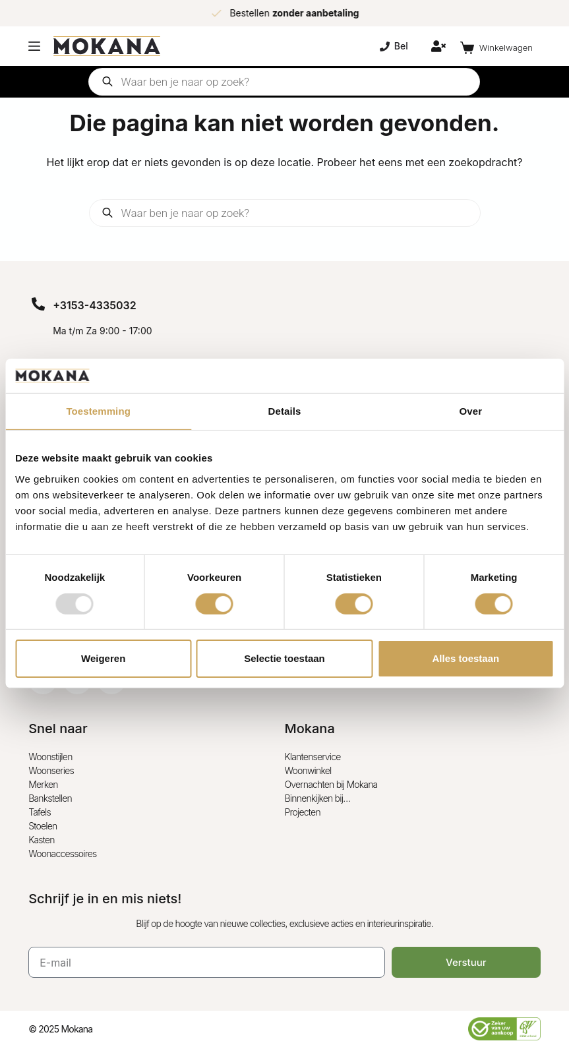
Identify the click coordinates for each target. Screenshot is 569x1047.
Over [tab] (471, 411)
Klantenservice (313, 756)
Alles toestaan (465, 658)
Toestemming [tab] (98, 411)
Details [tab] (284, 411)
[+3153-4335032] (38, 304)
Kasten (41, 839)
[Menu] (34, 46)
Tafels (39, 812)
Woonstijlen (50, 756)
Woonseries (51, 770)
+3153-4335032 (94, 305)
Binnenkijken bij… (318, 798)
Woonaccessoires (62, 853)
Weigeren (103, 658)
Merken (43, 784)
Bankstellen (50, 798)
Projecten (302, 812)
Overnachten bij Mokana (331, 784)
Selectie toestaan (284, 658)
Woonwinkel (308, 770)
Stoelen (42, 825)
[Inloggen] (438, 46)
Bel (394, 45)
